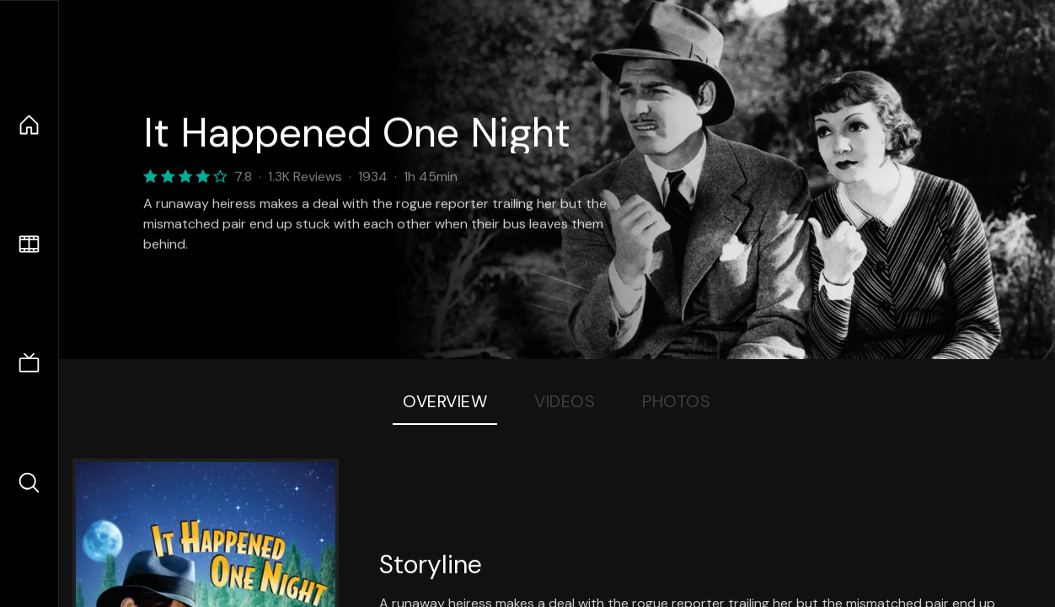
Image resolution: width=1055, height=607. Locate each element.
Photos (676, 401)
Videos (564, 401)
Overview (445, 401)
